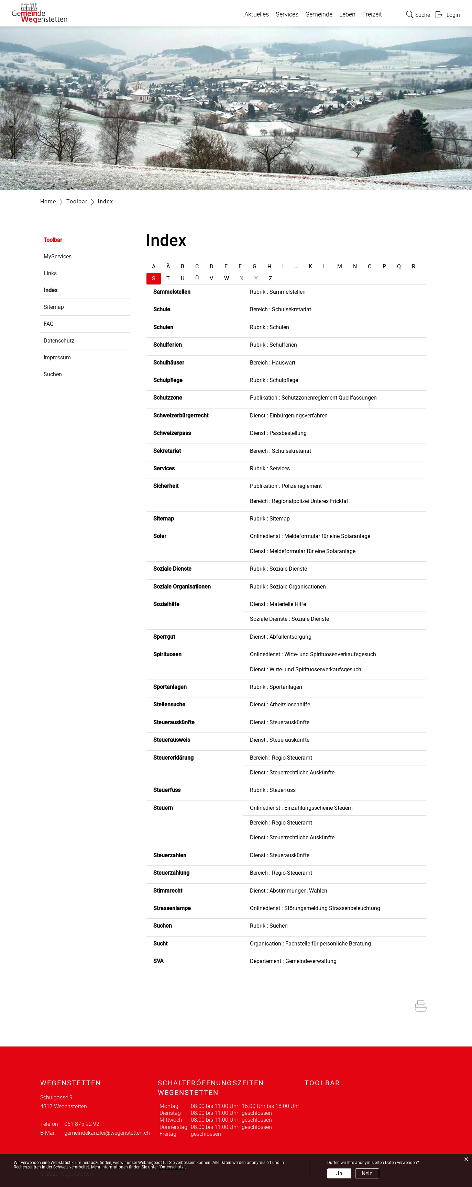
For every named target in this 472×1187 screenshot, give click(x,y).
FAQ (49, 324)
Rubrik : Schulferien (273, 344)
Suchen (53, 374)
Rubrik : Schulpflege (274, 380)
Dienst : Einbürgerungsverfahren (289, 415)
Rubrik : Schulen (269, 327)
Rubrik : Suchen (269, 925)
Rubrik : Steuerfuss (273, 790)
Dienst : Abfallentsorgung (280, 637)
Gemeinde (318, 14)
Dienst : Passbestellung (278, 433)
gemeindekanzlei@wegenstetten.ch (107, 1133)
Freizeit (372, 14)
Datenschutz (59, 340)
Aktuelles (256, 14)
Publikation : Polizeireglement (286, 486)
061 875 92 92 (81, 1124)
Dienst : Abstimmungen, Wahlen (288, 890)
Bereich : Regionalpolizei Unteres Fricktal (299, 501)
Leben (347, 14)
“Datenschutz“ (172, 1167)
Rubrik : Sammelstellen (278, 292)
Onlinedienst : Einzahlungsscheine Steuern (301, 808)
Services (287, 14)
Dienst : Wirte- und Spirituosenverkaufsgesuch (305, 669)
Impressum (57, 357)
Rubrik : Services (270, 468)
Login (453, 15)
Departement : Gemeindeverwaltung (293, 961)
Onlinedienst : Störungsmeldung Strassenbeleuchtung (315, 908)
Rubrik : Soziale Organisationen (288, 586)
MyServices (58, 256)
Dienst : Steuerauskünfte (279, 722)
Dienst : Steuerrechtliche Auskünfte (292, 772)
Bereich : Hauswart (272, 362)
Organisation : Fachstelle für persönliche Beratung (310, 943)
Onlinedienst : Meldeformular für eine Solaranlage (310, 536)
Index (67, 289)
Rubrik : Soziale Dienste (278, 568)
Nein (367, 1173)
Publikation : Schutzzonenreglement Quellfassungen (313, 397)
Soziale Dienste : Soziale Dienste (289, 619)
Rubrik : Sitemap (270, 518)
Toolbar (53, 240)
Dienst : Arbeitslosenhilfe (280, 704)
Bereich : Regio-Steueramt (281, 757)
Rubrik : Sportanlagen (276, 687)
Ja (339, 1173)
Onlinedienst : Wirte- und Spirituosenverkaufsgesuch (313, 654)
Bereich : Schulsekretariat (280, 309)
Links (50, 273)
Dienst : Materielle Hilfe (278, 604)
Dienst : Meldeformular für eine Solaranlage (302, 551)
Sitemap (54, 307)
